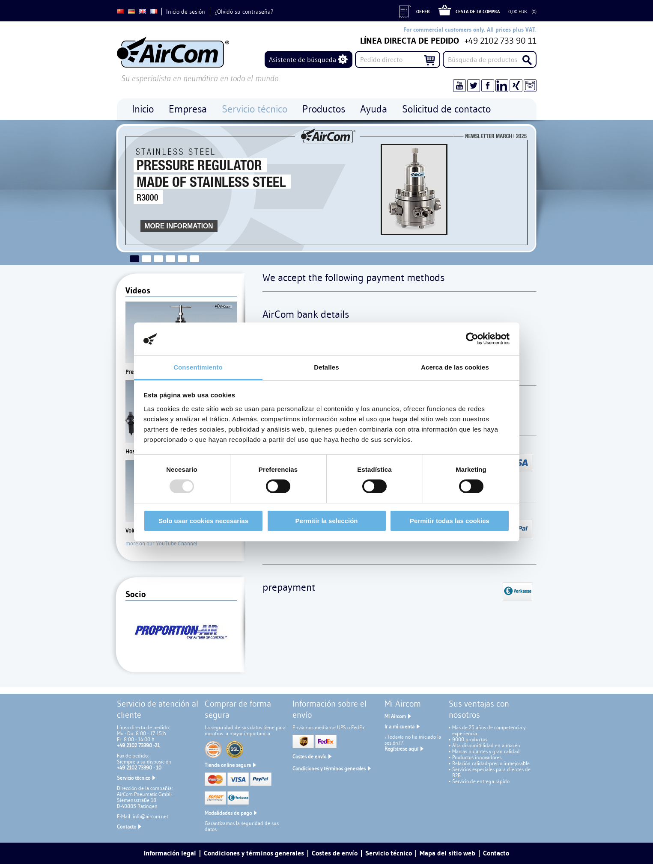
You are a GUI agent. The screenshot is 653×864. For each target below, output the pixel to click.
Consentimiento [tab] (198, 367)
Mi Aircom (395, 716)
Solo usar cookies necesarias (203, 520)
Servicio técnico (133, 778)
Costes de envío (309, 756)
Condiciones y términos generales (329, 768)
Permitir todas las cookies (449, 520)
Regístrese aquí (401, 749)
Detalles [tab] (326, 367)
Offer (423, 12)
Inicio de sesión (185, 11)
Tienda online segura (228, 765)
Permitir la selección (326, 520)
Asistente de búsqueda (302, 59)
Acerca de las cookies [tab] (455, 367)
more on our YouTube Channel (161, 543)
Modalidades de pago (228, 813)
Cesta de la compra (478, 12)
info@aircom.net (150, 816)
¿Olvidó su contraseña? (244, 11)
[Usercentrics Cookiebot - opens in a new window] (472, 338)
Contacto (126, 826)
